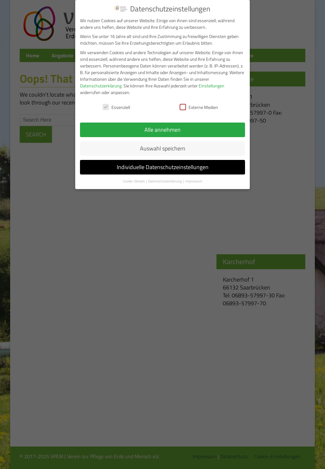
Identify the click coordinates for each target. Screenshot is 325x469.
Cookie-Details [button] (134, 181)
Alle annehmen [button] (162, 129)
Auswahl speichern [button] (162, 148)
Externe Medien (199, 107)
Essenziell (116, 107)
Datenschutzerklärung (101, 85)
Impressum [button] (193, 181)
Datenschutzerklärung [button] (165, 181)
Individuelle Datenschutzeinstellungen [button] (163, 167)
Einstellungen (211, 85)
